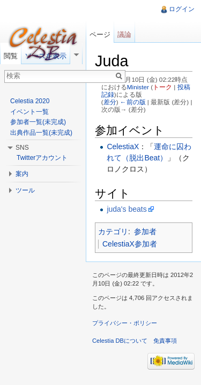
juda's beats (126, 209)
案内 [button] (22, 174)
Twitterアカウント (42, 157)
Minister (138, 86)
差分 (109, 101)
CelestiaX (123, 146)
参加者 (145, 231)
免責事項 (165, 340)
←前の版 (133, 101)
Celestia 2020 (29, 101)
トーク (162, 86)
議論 (124, 34)
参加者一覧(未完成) (38, 122)
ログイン (182, 9)
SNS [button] (22, 147)
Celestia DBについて (119, 340)
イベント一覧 (29, 112)
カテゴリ (113, 231)
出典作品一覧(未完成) (41, 132)
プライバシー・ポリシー (124, 323)
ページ (100, 34)
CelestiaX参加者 (129, 244)
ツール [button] (25, 190)
